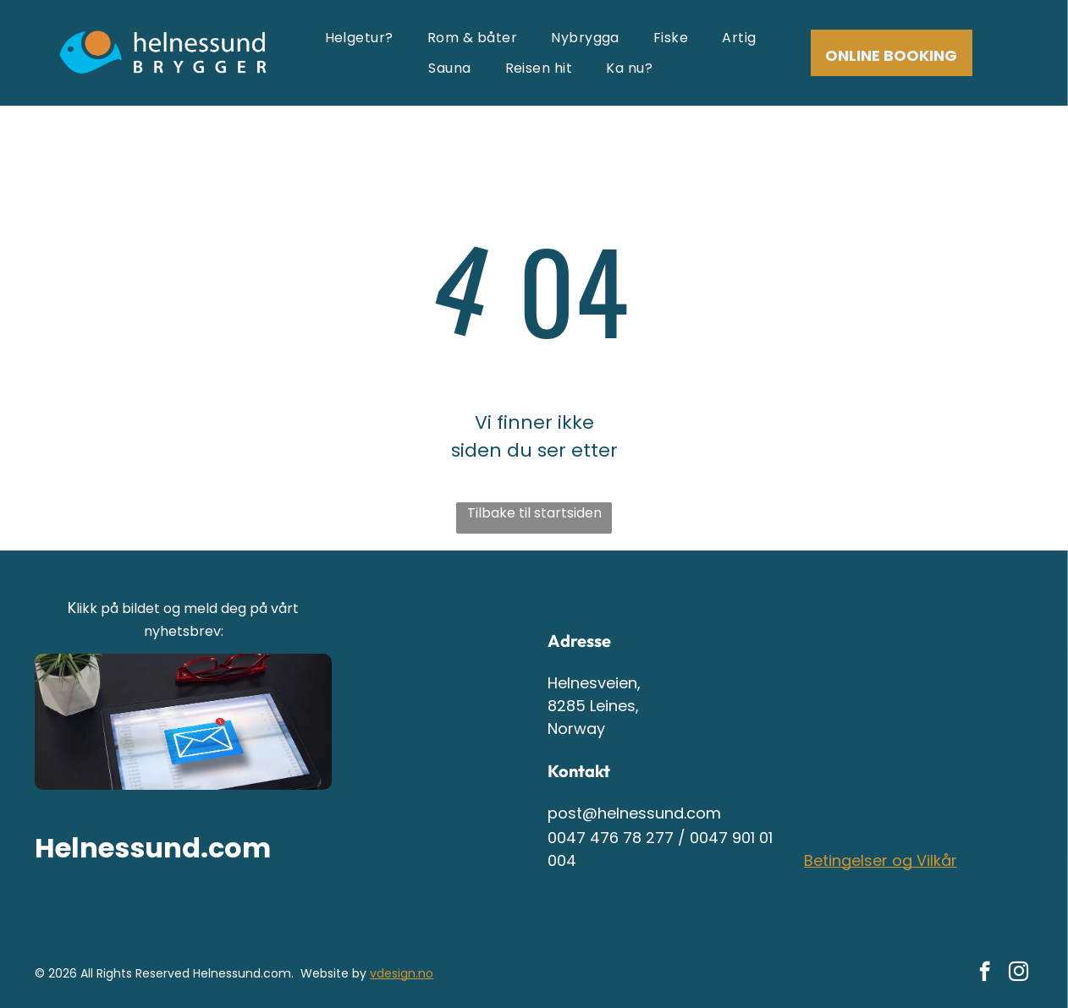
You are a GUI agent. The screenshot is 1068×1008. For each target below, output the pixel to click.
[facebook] (984, 973)
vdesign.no (401, 973)
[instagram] (1018, 973)
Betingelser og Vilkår (880, 860)
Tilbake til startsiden (534, 513)
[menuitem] (359, 37)
